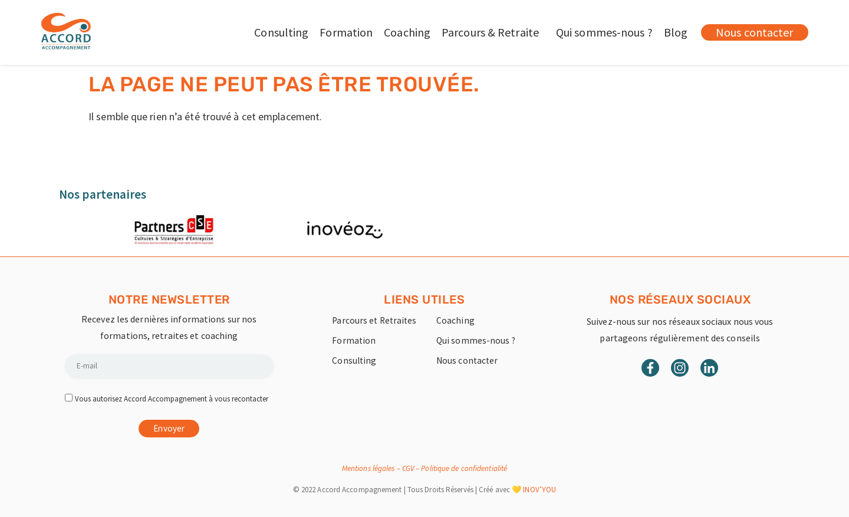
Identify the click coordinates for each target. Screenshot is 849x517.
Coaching (407, 32)
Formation (346, 32)
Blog (675, 32)
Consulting (281, 32)
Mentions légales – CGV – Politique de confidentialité (424, 468)
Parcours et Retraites (375, 321)
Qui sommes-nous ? (604, 32)
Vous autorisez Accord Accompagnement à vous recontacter (171, 399)
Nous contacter (467, 361)
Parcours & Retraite (493, 32)
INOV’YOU (539, 490)
